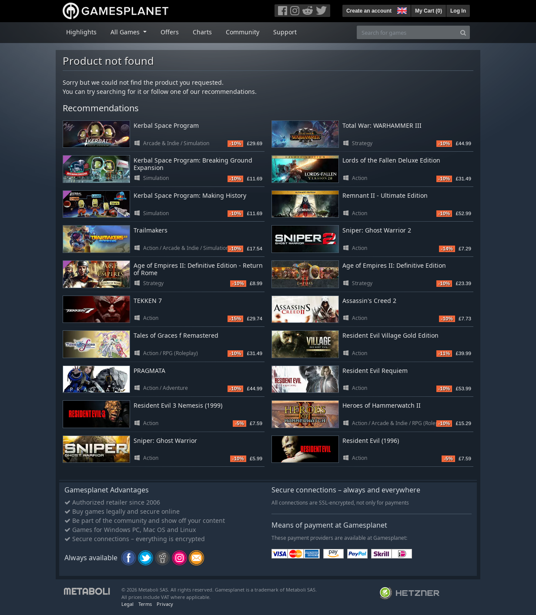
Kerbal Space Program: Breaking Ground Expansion (193, 164)
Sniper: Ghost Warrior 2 (376, 230)
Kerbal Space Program (166, 125)
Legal (127, 604)
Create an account (369, 11)
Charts (202, 32)
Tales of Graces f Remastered (176, 335)
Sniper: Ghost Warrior (165, 440)
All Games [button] (126, 32)
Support (285, 32)
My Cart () (428, 11)
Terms (145, 604)
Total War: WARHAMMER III (382, 125)
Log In (458, 11)
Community (242, 32)
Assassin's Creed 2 (369, 300)
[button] (401, 9)
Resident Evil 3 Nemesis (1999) (178, 405)
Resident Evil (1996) (370, 440)
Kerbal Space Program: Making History (190, 195)
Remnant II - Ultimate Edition (385, 195)
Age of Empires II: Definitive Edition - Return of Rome (198, 269)
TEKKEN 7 (148, 300)
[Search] (463, 32)
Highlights (81, 32)
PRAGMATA (149, 370)
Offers (170, 32)
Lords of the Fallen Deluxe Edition (391, 160)
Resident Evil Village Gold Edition (390, 335)
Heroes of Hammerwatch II (381, 405)
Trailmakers (151, 230)
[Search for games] (407, 32)
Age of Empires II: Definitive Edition (394, 265)
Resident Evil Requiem (375, 370)
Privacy (165, 604)
